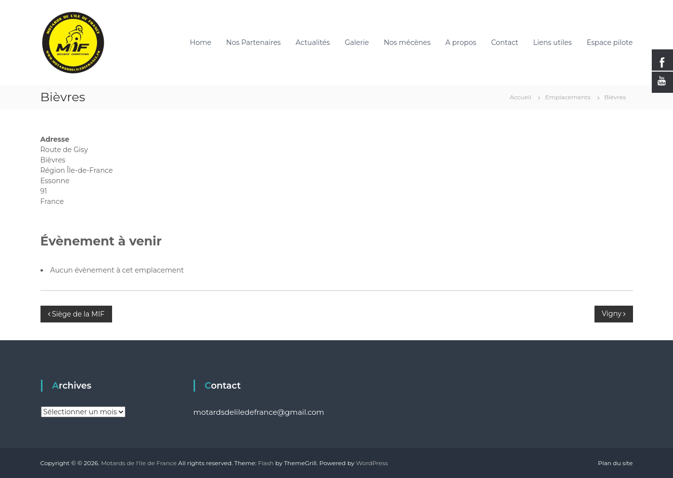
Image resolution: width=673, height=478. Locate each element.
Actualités (313, 42)
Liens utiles (552, 42)
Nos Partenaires (253, 42)
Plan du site (615, 463)
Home (200, 42)
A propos (460, 42)
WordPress (372, 463)
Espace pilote (610, 42)
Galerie (357, 42)
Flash (266, 463)
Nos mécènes (407, 42)
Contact (504, 42)
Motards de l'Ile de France (138, 463)
